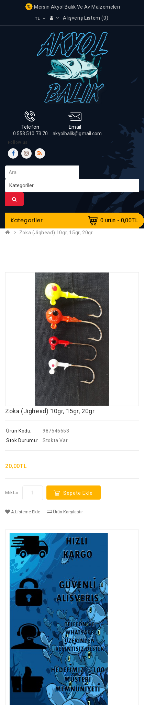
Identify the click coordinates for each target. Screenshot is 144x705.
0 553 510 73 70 (30, 133)
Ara (14, 199)
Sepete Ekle (78, 493)
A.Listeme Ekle (22, 511)
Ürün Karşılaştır (65, 511)
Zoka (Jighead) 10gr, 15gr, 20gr (56, 232)
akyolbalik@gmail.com (77, 133)
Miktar (12, 492)
